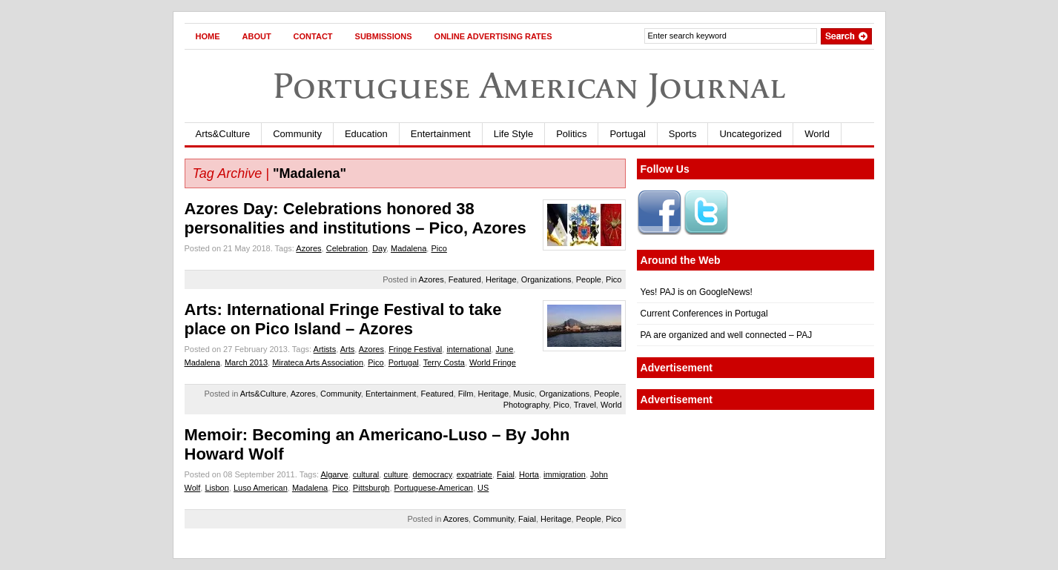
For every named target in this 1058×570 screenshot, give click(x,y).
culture (395, 474)
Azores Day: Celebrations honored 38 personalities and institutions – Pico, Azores (355, 218)
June (504, 349)
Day (379, 248)
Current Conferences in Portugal (704, 313)
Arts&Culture (223, 133)
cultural (366, 474)
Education (366, 133)
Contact (313, 36)
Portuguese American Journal (529, 85)
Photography (526, 404)
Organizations (546, 279)
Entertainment (441, 133)
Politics (571, 133)
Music (524, 393)
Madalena (408, 248)
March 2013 (246, 362)
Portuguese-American (433, 487)
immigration (564, 474)
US (483, 487)
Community (297, 133)
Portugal (627, 133)
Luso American (261, 487)
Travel (585, 404)
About (256, 36)
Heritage (501, 279)
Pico (438, 248)
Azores (308, 248)
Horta (529, 474)
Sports (683, 133)
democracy (432, 474)
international (468, 349)
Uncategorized (750, 133)
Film (466, 393)
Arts (347, 349)
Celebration (347, 248)
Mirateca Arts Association (317, 362)
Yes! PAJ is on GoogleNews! (697, 292)
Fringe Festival (415, 349)
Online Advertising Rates (493, 36)
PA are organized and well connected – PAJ (727, 335)
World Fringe (492, 362)
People (588, 279)
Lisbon (216, 487)
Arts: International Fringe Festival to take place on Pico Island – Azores (343, 319)
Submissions (383, 36)
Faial (506, 474)
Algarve (334, 474)
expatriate (474, 474)
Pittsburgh (371, 487)
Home (208, 36)
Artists (325, 349)
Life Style (513, 133)
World (817, 133)
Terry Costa (444, 362)
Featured (465, 279)
